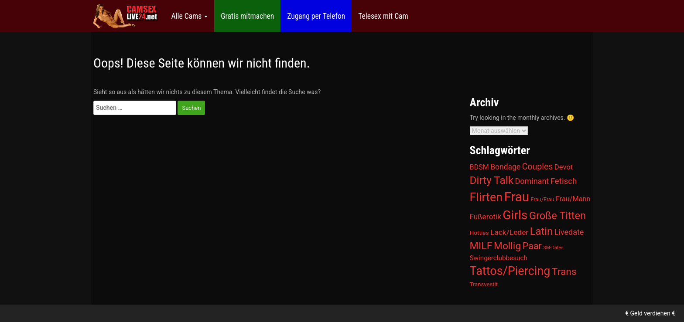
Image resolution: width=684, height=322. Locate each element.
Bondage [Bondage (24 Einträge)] (505, 167)
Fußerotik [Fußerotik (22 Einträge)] (485, 216)
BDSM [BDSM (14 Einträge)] (479, 167)
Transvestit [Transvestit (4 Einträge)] (484, 284)
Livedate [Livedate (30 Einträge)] (569, 232)
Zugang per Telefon (316, 16)
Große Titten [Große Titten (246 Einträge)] (557, 216)
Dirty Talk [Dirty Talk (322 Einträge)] (492, 180)
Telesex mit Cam (383, 16)
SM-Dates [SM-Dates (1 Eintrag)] (553, 248)
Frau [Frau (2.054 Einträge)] (516, 197)
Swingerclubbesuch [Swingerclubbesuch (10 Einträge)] (498, 258)
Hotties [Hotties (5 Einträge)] (479, 232)
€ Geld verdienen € (650, 313)
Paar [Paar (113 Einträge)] (532, 246)
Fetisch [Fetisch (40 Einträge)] (564, 181)
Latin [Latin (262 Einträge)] (541, 231)
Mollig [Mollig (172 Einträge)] (507, 246)
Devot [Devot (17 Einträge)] (563, 167)
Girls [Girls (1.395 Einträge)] (515, 215)
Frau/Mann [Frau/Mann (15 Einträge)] (573, 199)
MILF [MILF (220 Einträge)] (481, 246)
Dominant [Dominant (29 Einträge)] (532, 181)
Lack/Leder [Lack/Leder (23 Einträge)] (509, 232)
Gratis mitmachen (247, 16)
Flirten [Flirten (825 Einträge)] (486, 197)
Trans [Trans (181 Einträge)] (564, 272)
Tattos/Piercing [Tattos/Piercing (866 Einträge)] (510, 271)
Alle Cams (189, 16)
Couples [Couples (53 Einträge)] (537, 167)
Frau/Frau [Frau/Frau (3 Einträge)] (542, 199)
